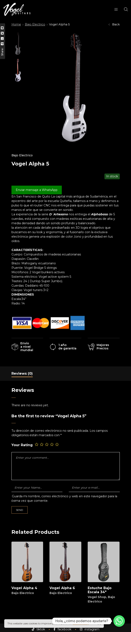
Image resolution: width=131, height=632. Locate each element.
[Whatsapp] (119, 621)
